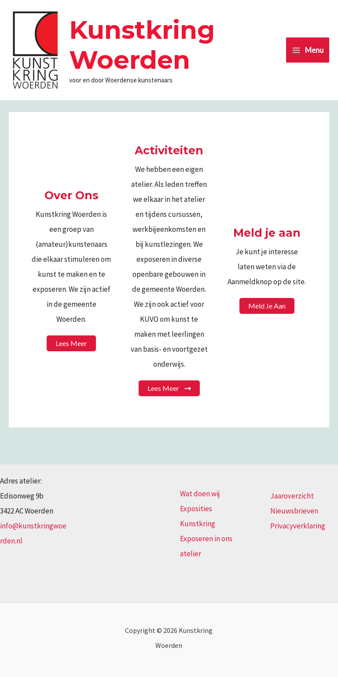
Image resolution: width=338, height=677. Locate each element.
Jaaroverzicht (292, 496)
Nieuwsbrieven (294, 511)
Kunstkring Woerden (142, 45)
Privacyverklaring (297, 526)
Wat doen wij (200, 493)
